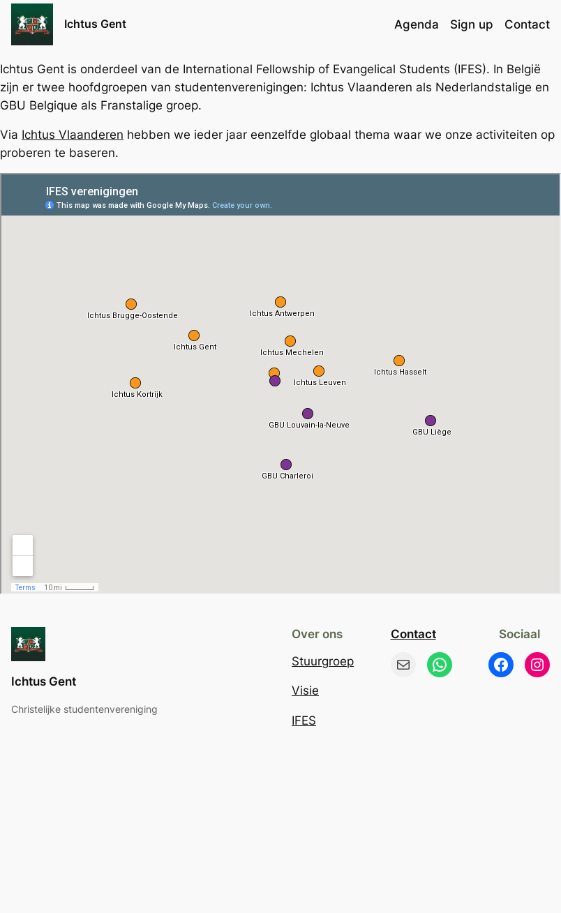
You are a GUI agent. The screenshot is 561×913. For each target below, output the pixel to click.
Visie (305, 690)
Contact (413, 634)
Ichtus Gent (95, 24)
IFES (304, 720)
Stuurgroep (323, 661)
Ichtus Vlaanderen (73, 135)
